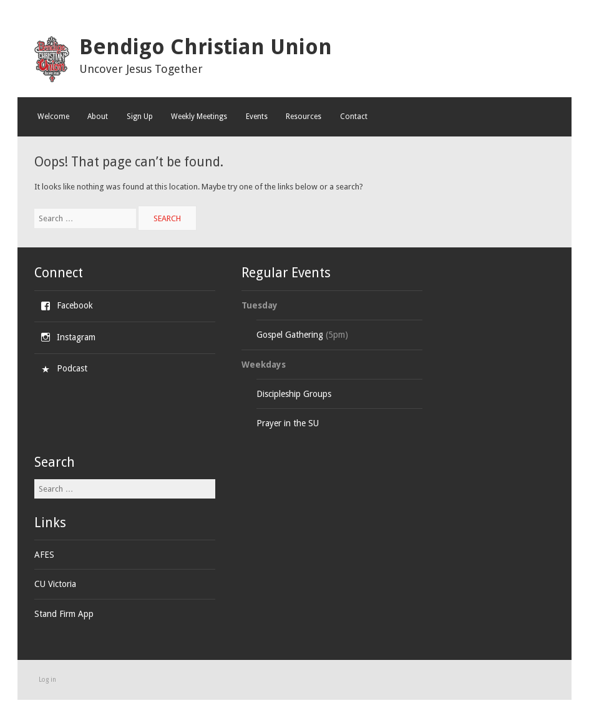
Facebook (75, 305)
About (97, 116)
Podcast (72, 368)
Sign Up (140, 116)
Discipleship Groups (293, 394)
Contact (354, 116)
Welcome (53, 116)
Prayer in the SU (287, 423)
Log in (47, 679)
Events (257, 116)
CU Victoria (55, 584)
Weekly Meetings (199, 116)
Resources (303, 116)
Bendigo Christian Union (205, 46)
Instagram (76, 337)
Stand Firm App (64, 614)
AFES (44, 555)
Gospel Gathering (289, 335)
